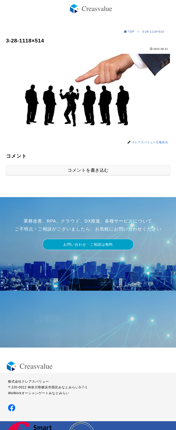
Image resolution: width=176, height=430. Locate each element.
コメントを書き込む (88, 170)
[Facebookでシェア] (11, 407)
